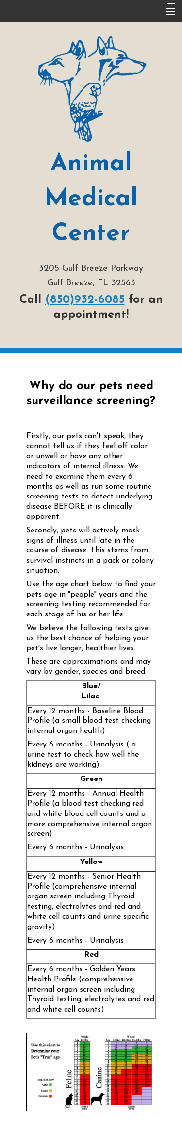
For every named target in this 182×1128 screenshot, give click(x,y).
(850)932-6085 (85, 300)
